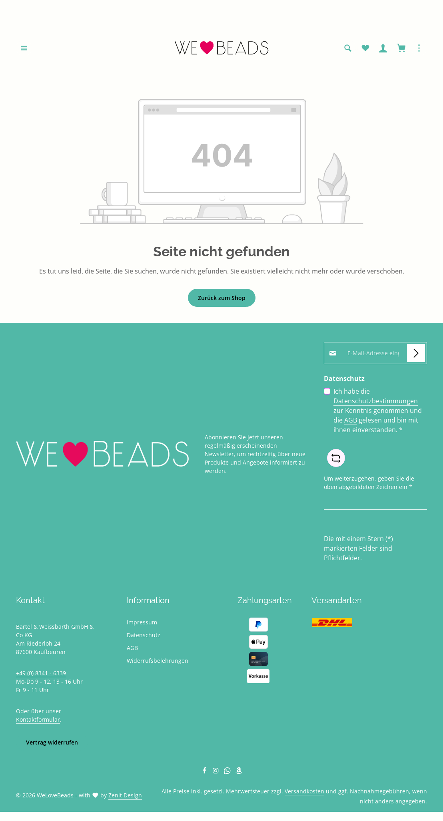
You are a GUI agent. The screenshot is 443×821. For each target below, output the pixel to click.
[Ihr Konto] (383, 49)
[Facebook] (205, 773)
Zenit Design (125, 796)
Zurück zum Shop (221, 299)
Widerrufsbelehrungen (157, 662)
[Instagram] (216, 773)
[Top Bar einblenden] (419, 49)
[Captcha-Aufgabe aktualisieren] (336, 459)
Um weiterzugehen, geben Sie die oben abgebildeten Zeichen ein (369, 484)
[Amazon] (238, 773)
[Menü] (24, 49)
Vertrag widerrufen (52, 743)
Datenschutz (143, 636)
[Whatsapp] (228, 773)
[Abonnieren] (416, 354)
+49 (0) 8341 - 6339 (41, 674)
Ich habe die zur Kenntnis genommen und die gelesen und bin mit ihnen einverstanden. (377, 411)
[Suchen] (348, 49)
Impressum (142, 623)
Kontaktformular (38, 720)
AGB (350, 421)
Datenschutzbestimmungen (375, 402)
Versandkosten (304, 792)
